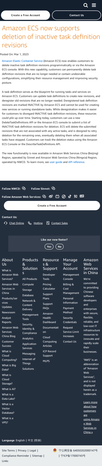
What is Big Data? (9, 367)
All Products (29, 278)
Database (27, 295)
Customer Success (8, 343)
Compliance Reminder (15, 455)
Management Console (71, 276)
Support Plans (48, 296)
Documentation (51, 329)
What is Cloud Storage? (7, 379)
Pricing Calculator (49, 286)
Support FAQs (48, 306)
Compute (28, 284)
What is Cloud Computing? (9, 355)
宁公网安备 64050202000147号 (78, 450)
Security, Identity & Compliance (29, 329)
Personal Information (70, 300)
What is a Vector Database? (8, 408)
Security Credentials (70, 320)
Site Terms (8, 450)
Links (5, 460)
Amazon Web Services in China (10, 288)
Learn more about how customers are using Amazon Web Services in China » (91, 417)
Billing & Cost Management (71, 288)
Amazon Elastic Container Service (22, 60)
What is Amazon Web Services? (10, 274)
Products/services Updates (9, 302)
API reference (76, 162)
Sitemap (37, 455)
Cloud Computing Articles (50, 341)
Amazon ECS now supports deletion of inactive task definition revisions (51, 36)
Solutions (28, 368)
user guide (56, 162)
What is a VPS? (7, 420)
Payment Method (68, 310)
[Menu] (94, 4)
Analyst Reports (6, 320)
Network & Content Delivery (28, 305)
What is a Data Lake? (8, 396)
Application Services (29, 346)
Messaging (28, 353)
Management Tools (30, 317)
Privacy (22, 450)
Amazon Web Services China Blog (10, 332)
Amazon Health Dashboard (49, 318)
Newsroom (8, 312)
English (20, 440)
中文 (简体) (34, 440)
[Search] (86, 4)
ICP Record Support (49, 353)
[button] (25, 15)
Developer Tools (49, 276)
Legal (33, 450)
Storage (27, 289)
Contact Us (69, 341)
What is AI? (9, 389)
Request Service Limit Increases (71, 332)
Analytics (27, 338)
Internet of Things (28, 361)
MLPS (46, 361)
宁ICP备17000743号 (73, 455)
